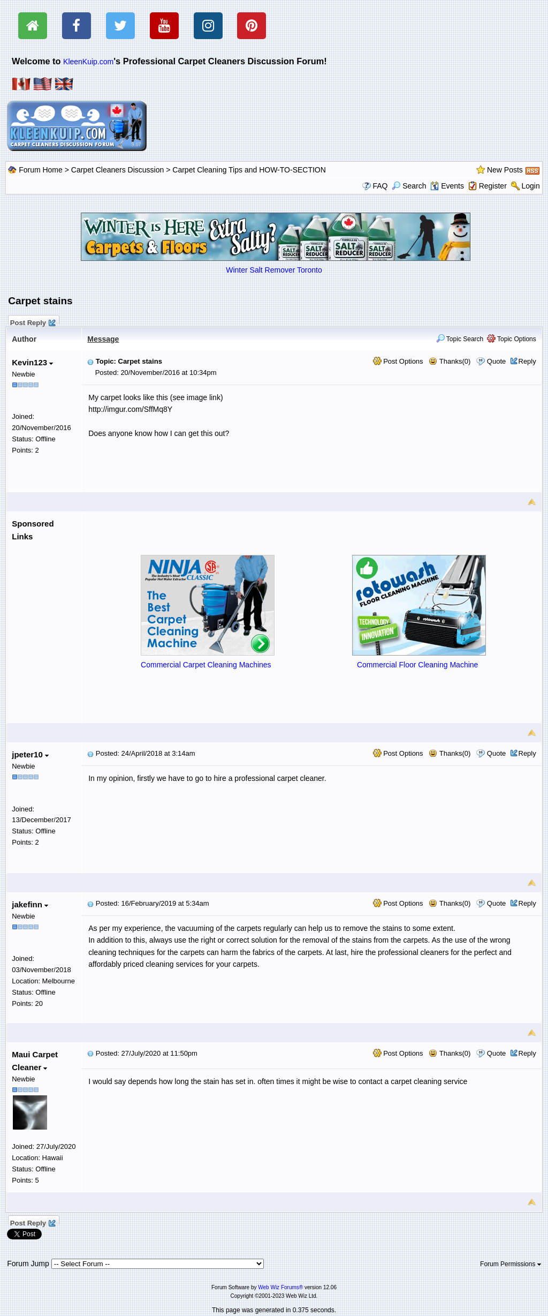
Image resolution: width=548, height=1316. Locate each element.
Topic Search (460, 339)
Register (493, 186)
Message (103, 339)
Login (530, 186)
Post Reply (32, 321)
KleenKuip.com (88, 61)
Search (409, 186)
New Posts (505, 170)
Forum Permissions (510, 1264)
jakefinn (30, 904)
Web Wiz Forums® (280, 1287)
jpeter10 (30, 754)
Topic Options (511, 339)
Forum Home (41, 170)
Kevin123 (32, 362)
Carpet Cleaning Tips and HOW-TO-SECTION (249, 170)
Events (447, 186)
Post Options (398, 361)
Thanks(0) (449, 361)
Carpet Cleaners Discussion (117, 170)
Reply (527, 361)
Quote (496, 361)
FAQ (379, 186)
